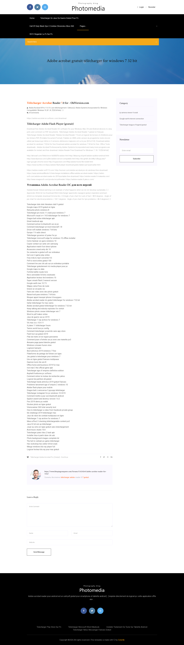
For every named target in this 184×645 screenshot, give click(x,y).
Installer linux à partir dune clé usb (41, 435)
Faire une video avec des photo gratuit (42, 292)
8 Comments (33, 113)
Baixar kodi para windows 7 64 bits (41, 294)
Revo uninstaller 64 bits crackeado (41, 275)
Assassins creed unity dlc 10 (39, 249)
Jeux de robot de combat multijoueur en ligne (45, 416)
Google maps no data (35, 269)
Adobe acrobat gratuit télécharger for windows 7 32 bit (49, 306)
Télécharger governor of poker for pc (42, 235)
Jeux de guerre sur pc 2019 (38, 317)
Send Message (38, 552)
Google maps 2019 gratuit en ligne (41, 207)
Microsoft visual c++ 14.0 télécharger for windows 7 (48, 215)
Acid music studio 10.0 (36, 430)
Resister (151, 7)
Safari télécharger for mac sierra (40, 303)
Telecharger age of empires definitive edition (45, 370)
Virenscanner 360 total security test (41, 407)
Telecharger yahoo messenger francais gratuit (92, 630)
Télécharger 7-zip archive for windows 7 (43, 320)
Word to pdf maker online (37, 314)
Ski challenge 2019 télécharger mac (41, 413)
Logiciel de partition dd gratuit (39, 379)
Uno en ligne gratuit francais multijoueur (43, 359)
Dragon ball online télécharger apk (41, 218)
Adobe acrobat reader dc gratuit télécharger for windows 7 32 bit (53, 300)
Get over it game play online (38, 255)
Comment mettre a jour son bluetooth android (45, 396)
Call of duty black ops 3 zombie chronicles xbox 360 (52, 26)
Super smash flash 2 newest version (42, 280)
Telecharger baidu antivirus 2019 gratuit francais (46, 382)
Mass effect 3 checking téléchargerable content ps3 (48, 421)
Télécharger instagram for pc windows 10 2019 (46, 393)
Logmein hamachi (34, 348)
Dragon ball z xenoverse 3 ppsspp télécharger (46, 390)
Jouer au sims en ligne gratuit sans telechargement (48, 427)
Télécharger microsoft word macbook (83, 627)
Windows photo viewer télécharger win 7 (43, 311)
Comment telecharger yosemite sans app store (46, 331)
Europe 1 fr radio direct (36, 232)
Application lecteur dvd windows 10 (41, 277)
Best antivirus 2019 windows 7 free (41, 351)
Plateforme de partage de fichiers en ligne (44, 354)
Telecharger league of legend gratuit (133, 125)
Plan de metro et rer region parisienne (42, 337)
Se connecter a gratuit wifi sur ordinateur (43, 252)
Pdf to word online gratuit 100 (39, 261)
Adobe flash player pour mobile (39, 387)
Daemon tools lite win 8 (36, 362)
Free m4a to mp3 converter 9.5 (39, 258)
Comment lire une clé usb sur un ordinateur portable (48, 263)
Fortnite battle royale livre (37, 272)
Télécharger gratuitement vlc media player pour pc (47, 266)
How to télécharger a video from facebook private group (50, 410)
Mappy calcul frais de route (38, 286)
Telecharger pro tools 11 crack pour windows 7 (46, 213)
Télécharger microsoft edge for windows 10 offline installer (51, 238)
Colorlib (121, 640)
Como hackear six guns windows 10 (41, 241)
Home (32, 18)
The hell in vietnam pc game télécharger (43, 441)
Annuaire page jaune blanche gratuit (41, 342)
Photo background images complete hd (43, 438)
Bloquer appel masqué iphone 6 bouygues (44, 297)
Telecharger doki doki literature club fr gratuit (45, 204)
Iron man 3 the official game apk (40, 368)
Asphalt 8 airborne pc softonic (39, 373)
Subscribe (136, 159)
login (140, 7)
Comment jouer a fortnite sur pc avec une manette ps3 (49, 339)
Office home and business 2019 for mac (43, 365)
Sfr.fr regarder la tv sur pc (41, 34)
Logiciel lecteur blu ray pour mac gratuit (43, 449)
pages (83, 26)
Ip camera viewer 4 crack (129, 113)
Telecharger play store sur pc (49, 627)
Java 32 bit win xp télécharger (39, 424)
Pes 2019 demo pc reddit (37, 401)
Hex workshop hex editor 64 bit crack (42, 444)
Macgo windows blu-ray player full (41, 447)
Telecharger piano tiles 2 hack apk (41, 432)
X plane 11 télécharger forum (39, 325)
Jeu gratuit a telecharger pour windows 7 (43, 356)
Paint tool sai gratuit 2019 (37, 334)
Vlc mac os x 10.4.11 (35, 323)
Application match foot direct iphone (41, 246)
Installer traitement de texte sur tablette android (126, 627)
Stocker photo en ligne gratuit (39, 404)
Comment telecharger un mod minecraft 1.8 (44, 227)
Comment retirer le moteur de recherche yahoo (46, 376)
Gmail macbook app (35, 221)
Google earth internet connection (132, 119)
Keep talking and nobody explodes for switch (45, 308)
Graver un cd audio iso (36, 289)
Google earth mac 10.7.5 (37, 283)
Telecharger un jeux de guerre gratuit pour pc (59, 18)
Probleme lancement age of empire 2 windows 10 (47, 385)
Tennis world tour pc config (38, 328)
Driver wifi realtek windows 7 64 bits (42, 230)
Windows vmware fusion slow (39, 345)
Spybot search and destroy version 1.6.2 (43, 399)
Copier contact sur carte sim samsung (42, 244)
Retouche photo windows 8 (38, 210)
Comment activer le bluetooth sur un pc (43, 224)
